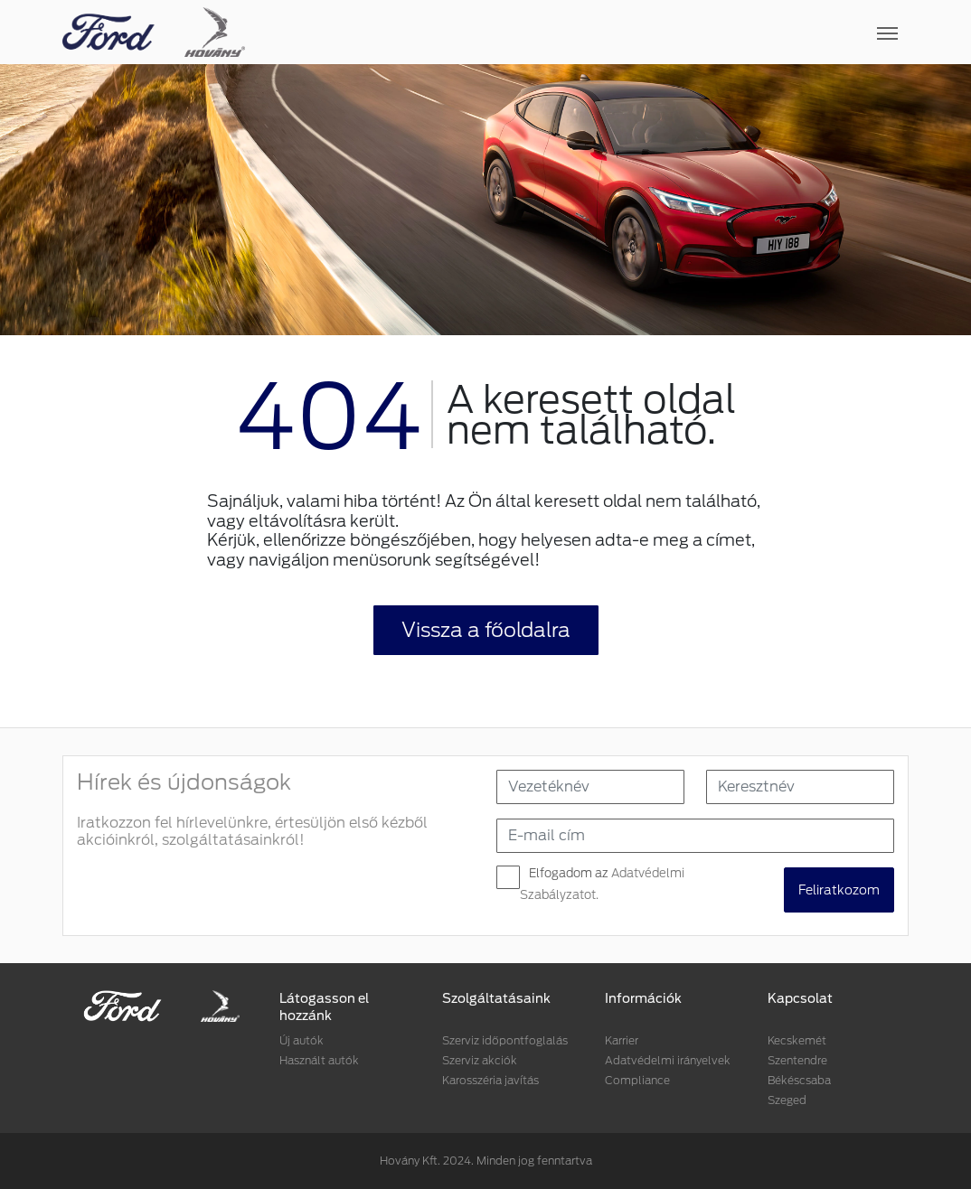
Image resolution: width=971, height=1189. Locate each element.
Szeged (787, 1100)
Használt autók (319, 1060)
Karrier (621, 1040)
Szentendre (797, 1060)
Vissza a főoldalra (485, 629)
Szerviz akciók (479, 1060)
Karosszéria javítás (490, 1080)
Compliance (637, 1080)
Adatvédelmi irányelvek (668, 1060)
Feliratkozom (839, 890)
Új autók (301, 1040)
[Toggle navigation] (577, 32)
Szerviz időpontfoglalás (505, 1040)
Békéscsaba (799, 1080)
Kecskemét (797, 1040)
